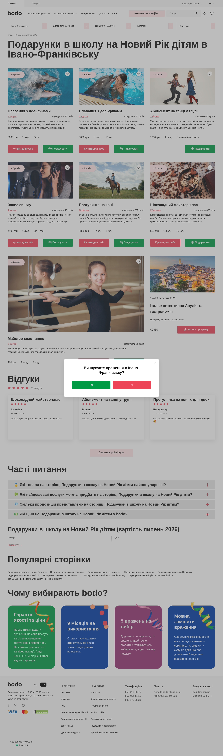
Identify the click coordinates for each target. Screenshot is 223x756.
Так (91, 384)
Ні (132, 384)
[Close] (155, 363)
